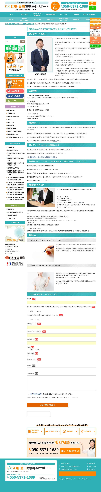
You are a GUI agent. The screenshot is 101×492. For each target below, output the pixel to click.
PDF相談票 (15, 91)
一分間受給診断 (95, 19)
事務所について (50, 19)
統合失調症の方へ (12, 150)
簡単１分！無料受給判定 (89, 14)
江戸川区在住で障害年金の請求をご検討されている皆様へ (15, 183)
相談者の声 (76, 14)
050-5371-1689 (95, 35)
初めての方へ (24, 14)
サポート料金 (37, 19)
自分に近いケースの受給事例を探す (37, 14)
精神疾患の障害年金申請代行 (24, 19)
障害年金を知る (65, 463)
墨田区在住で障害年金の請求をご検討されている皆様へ (15, 179)
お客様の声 (92, 469)
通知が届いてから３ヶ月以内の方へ (15, 159)
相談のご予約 (95, 27)
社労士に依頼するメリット (15, 137)
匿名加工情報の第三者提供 (15, 212)
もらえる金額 (63, 14)
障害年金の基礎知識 (50, 14)
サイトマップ (11, 218)
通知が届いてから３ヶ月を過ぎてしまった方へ (15, 164)
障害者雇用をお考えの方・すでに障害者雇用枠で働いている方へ (15, 173)
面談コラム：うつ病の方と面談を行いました (43, 157)
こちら (55, 141)
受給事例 (70, 431)
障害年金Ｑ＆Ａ (89, 19)
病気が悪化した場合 (13, 168)
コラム (9, 119)
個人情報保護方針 (35, 394)
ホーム (11, 14)
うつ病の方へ (11, 147)
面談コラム (11, 19)
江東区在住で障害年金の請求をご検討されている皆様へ (15, 188)
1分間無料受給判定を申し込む (69, 469)
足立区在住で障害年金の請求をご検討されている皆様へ (15, 198)
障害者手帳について (13, 134)
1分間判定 (87, 431)
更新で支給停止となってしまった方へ (16, 154)
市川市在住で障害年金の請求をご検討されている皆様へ (15, 193)
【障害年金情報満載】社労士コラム (63, 19)
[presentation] (38, 414)
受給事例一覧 (11, 113)
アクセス (14, 100)
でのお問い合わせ (95, 41)
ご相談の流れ (53, 431)
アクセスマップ (76, 19)
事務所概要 (92, 463)
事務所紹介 (10, 209)
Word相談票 (15, 96)
